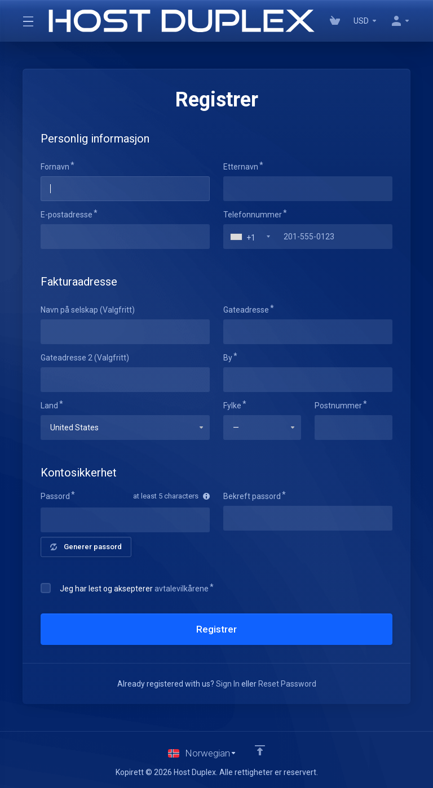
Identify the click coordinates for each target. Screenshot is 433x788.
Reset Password (287, 683)
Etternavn (240, 166)
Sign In (228, 683)
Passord (55, 496)
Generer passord (86, 546)
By (227, 357)
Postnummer (338, 405)
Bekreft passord (252, 496)
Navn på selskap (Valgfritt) (88, 309)
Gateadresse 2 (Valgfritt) (85, 357)
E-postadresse (66, 214)
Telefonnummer (252, 214)
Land (49, 405)
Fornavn (55, 166)
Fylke (232, 405)
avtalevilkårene (181, 588)
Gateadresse (246, 309)
